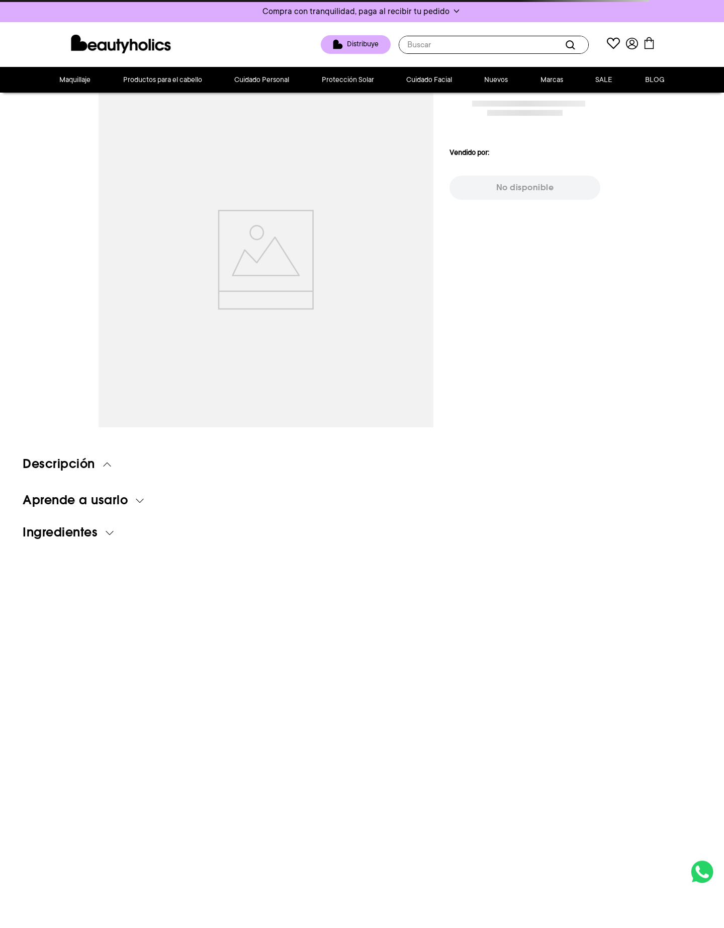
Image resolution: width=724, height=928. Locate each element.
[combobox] (494, 45)
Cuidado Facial (429, 79)
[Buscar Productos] (572, 44)
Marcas (551, 79)
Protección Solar (348, 79)
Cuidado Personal (261, 79)
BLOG (655, 79)
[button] (362, 11)
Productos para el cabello (162, 79)
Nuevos (496, 79)
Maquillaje (74, 79)
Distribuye (363, 44)
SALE (603, 79)
